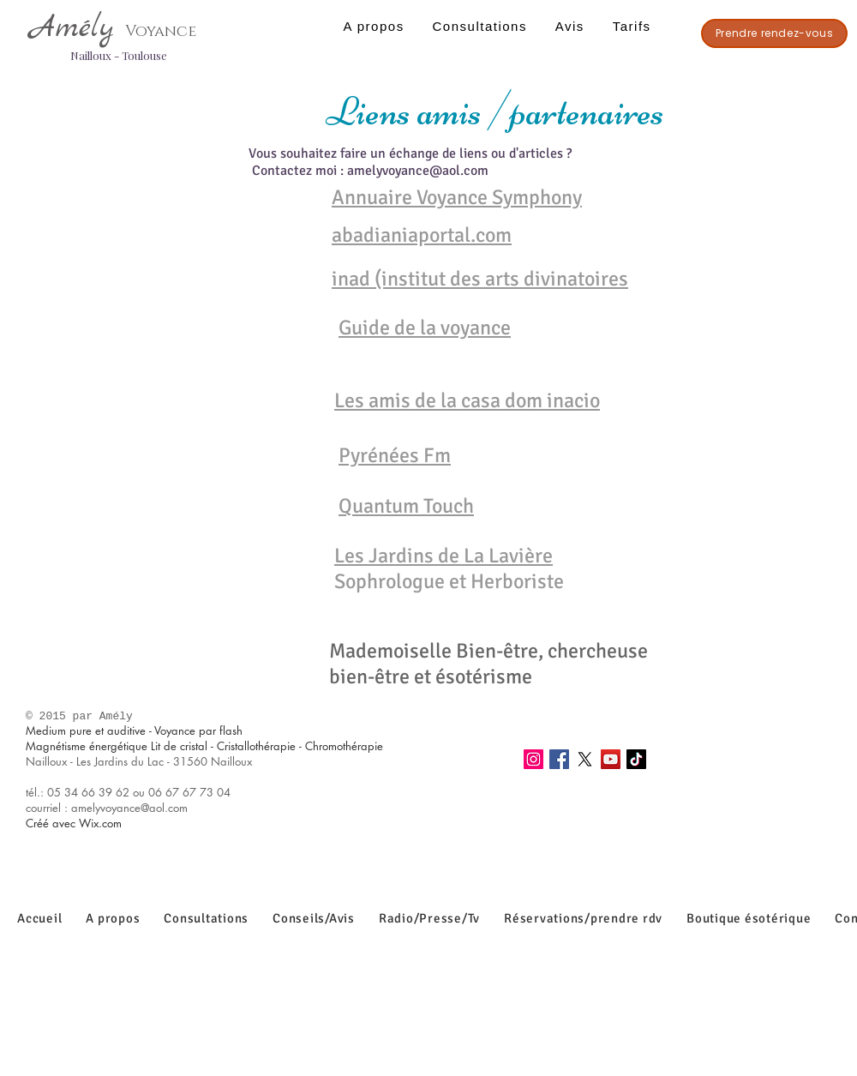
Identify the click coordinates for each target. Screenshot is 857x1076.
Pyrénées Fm (395, 455)
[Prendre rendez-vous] (774, 33)
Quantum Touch (406, 506)
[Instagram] (533, 759)
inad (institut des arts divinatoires (480, 279)
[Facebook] (559, 759)
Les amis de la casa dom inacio (467, 400)
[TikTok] (636, 759)
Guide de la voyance (425, 327)
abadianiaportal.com (422, 235)
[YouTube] (610, 759)
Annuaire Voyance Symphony (457, 197)
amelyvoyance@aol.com (417, 170)
